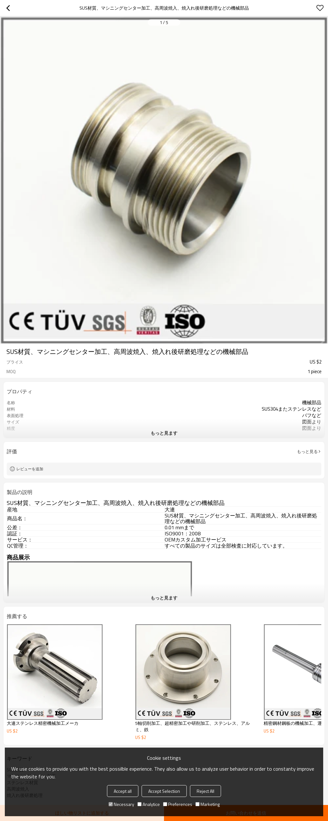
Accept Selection (164, 791)
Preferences (177, 804)
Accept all (123, 791)
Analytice (148, 804)
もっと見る (307, 451)
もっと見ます (164, 433)
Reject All (205, 791)
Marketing (207, 804)
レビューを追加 (29, 469)
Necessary (121, 804)
